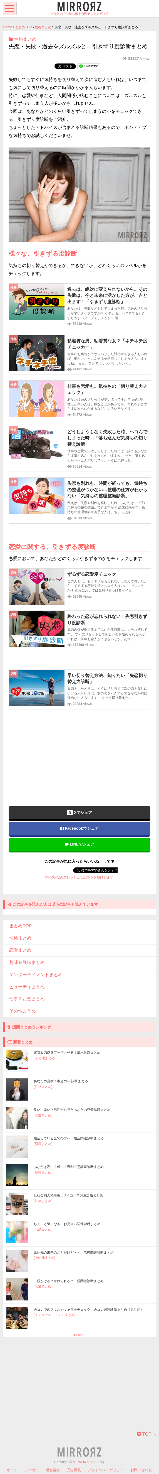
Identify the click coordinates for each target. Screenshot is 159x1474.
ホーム (12, 1470)
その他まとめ (22, 1011)
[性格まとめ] (43, 1087)
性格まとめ (43, 27)
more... (79, 1334)
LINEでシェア (79, 844)
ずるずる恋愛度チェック (91, 574)
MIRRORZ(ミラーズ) (88, 1462)
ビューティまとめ (27, 986)
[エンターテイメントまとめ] (55, 1315)
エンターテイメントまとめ (36, 974)
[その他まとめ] (45, 1058)
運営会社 (53, 1470)
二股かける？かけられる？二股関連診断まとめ (69, 1281)
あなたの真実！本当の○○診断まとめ (61, 1081)
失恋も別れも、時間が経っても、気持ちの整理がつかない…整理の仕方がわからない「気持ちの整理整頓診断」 (107, 489)
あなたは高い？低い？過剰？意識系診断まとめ (69, 1167)
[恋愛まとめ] (43, 1115)
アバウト (31, 1470)
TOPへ (146, 1434)
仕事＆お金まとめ (27, 998)
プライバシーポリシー (106, 1470)
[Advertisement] (79, 754)
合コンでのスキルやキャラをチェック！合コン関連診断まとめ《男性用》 (89, 1310)
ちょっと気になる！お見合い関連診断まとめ (67, 1224)
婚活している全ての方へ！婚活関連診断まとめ (69, 1138)
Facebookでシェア (79, 828)
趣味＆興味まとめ (27, 962)
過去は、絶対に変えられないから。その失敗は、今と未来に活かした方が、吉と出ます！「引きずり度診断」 (107, 295)
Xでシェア (79, 812)
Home (7, 27)
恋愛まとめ (20, 950)
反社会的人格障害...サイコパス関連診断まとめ (68, 1195)
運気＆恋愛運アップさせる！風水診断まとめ (67, 1053)
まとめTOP (23, 27)
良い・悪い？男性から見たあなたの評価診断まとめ (72, 1110)
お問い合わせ (141, 1470)
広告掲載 (73, 1470)
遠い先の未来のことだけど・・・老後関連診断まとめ (74, 1252)
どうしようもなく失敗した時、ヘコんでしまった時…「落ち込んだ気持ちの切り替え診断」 (107, 438)
